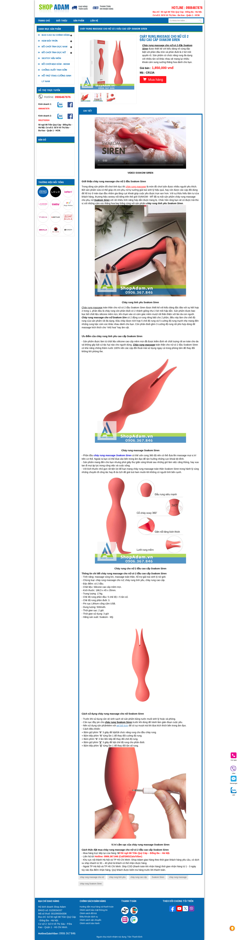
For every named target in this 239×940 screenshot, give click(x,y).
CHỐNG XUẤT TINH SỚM (54, 70)
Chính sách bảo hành (90, 923)
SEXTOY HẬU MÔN (51, 58)
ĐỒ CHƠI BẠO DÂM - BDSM (56, 64)
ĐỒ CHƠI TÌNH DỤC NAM (54, 46)
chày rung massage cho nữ (92, 877)
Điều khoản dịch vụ (89, 916)
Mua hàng (153, 79)
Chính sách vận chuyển (90, 920)
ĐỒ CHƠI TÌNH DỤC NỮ (54, 52)
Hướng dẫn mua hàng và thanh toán (97, 906)
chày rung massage (178, 877)
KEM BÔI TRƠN (50, 41)
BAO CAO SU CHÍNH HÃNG (56, 35)
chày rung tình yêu (117, 877)
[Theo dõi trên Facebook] (172, 909)
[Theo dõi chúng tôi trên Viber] (191, 909)
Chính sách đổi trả (88, 913)
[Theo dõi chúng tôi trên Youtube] (179, 909)
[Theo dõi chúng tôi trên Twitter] (185, 909)
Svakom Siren (158, 877)
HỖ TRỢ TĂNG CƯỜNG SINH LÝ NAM (56, 78)
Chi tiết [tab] (87, 110)
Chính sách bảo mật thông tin (94, 910)
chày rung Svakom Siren (91, 884)
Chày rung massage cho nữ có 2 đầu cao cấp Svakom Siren (113, 28)
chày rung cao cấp (138, 877)
